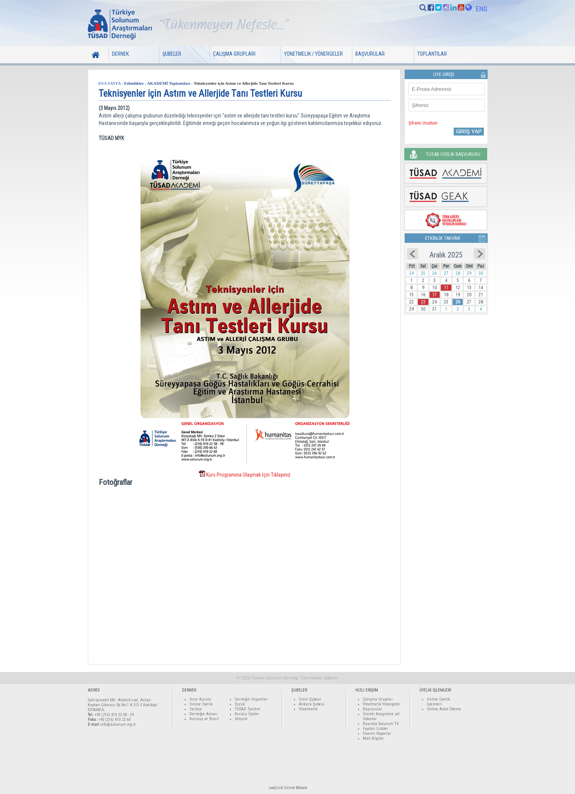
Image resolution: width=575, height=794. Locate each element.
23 (423, 302)
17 (434, 294)
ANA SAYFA (109, 83)
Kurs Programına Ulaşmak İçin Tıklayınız (248, 475)
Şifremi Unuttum (422, 123)
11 (446, 287)
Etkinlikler (134, 83)
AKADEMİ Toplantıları (168, 83)
